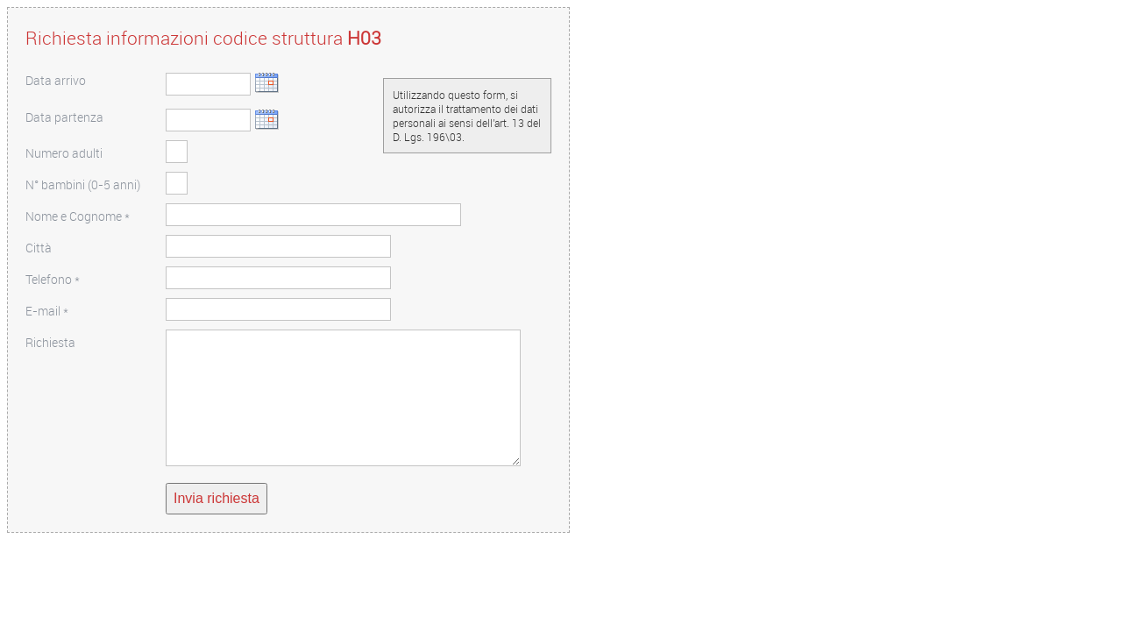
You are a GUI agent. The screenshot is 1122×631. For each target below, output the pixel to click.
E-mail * (46, 310)
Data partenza (64, 117)
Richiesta (50, 342)
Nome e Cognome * (77, 216)
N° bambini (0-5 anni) (82, 184)
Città (38, 247)
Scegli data (267, 83)
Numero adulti (64, 153)
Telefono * (52, 279)
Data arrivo (55, 80)
